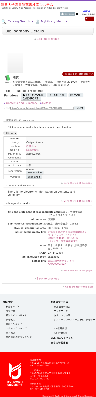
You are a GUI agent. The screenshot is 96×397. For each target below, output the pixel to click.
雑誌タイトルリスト (16, 315)
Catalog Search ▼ (17, 21)
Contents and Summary (21, 103)
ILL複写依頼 (60, 328)
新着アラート (74, 321)
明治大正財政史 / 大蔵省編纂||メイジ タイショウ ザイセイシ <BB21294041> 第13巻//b (67, 235)
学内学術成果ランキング (19, 337)
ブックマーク (61, 311)
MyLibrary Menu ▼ (51, 21)
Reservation (35, 172)
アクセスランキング (16, 328)
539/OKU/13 (32, 150)
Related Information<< (79, 73)
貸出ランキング (14, 324)
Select (79, 108)
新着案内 (10, 319)
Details (47, 103)
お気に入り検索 (62, 315)
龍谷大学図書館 (59, 342)
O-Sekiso (31, 146)
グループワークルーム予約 (70, 319)
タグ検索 (10, 332)
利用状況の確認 (62, 306)
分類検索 (10, 311)
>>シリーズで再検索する (63, 241)
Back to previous (48, 38)
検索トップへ (13, 306)
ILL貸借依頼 (60, 332)
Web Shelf (34, 176)
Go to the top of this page (78, 183)
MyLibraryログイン (62, 338)
